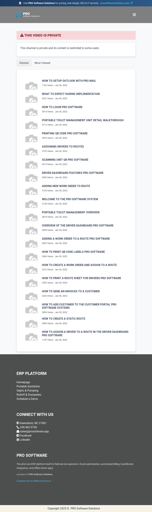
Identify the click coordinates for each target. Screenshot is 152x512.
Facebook (26, 435)
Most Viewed (42, 63)
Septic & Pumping (27, 390)
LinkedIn (25, 439)
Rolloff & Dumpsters (29, 394)
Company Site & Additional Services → (35, 481)
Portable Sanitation (28, 386)
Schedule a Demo (27, 398)
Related (24, 63)
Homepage (23, 382)
